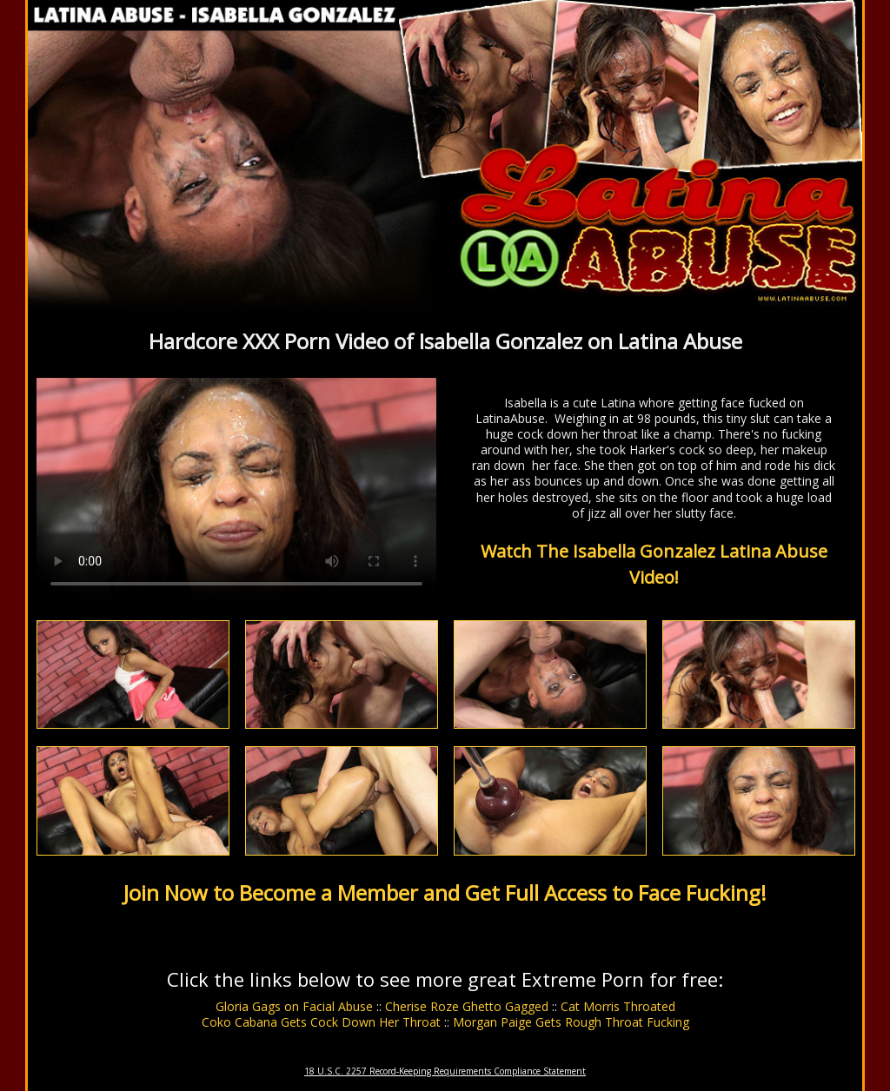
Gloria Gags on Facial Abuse (294, 1006)
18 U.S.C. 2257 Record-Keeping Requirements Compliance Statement (445, 1071)
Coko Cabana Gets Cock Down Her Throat (321, 1022)
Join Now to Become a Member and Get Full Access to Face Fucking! (445, 892)
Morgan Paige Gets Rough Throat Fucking (571, 1022)
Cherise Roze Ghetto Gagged (466, 1006)
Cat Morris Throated (618, 1006)
